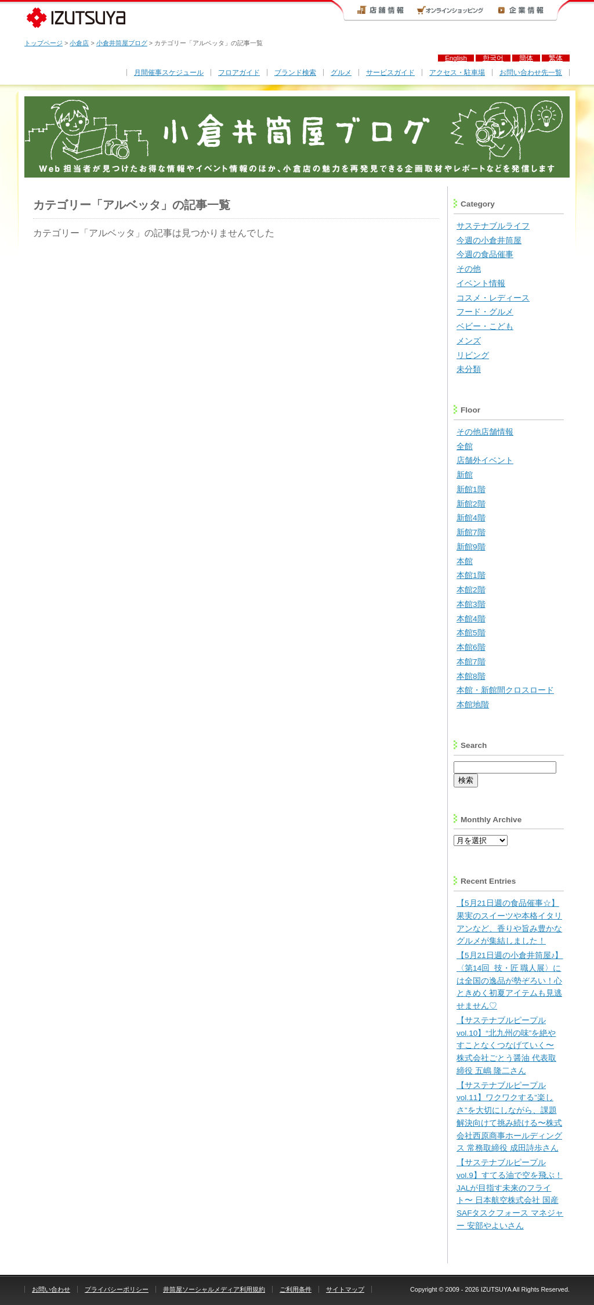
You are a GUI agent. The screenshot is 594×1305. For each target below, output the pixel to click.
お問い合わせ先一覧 (530, 72)
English (456, 58)
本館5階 (471, 632)
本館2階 (471, 589)
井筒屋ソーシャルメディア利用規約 (214, 1289)
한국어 (493, 58)
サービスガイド (390, 72)
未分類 (469, 369)
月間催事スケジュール (169, 72)
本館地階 (473, 704)
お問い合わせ (51, 1289)
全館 (465, 446)
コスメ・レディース (493, 298)
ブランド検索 (295, 72)
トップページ (43, 42)
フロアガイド (239, 72)
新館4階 (471, 518)
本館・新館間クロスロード (505, 690)
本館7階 (471, 661)
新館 (465, 475)
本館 (465, 561)
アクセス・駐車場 (457, 72)
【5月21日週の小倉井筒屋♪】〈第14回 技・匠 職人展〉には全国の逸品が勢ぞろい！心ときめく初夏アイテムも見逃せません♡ (510, 980)
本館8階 (471, 676)
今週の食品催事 (485, 254)
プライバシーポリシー (116, 1289)
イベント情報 (481, 283)
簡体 (526, 58)
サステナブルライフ (493, 226)
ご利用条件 (296, 1289)
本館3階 (471, 604)
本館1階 (471, 575)
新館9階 (471, 547)
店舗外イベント (485, 460)
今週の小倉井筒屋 (489, 240)
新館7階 (471, 532)
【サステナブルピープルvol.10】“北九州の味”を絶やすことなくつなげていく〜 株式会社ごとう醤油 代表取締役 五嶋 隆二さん (506, 1045)
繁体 (556, 58)
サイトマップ (345, 1289)
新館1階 (471, 489)
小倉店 (79, 42)
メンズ (469, 341)
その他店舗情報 (485, 432)
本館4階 (471, 618)
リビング (473, 355)
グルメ (341, 72)
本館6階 (471, 647)
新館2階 (471, 504)
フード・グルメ (485, 312)
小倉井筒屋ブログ (121, 42)
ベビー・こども (485, 326)
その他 (469, 269)
